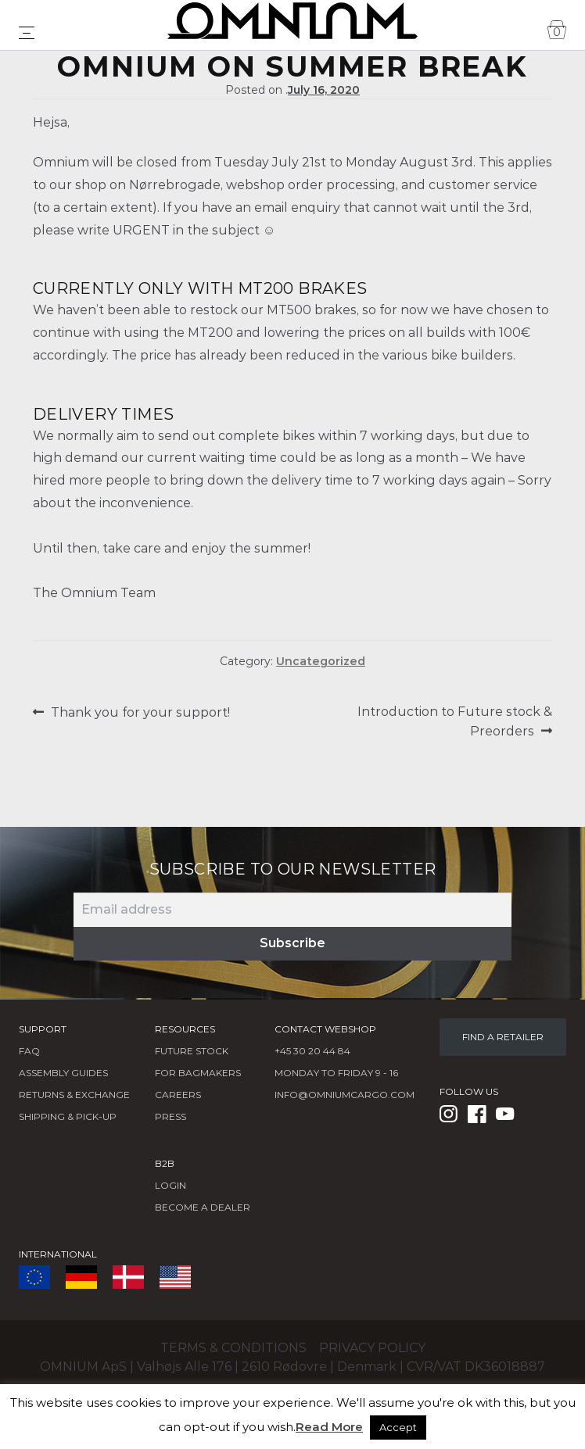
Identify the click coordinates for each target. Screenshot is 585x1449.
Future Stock (191, 1051)
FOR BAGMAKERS (198, 1073)
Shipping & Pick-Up (68, 1116)
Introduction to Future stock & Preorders (454, 721)
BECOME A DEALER (202, 1207)
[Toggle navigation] (26, 33)
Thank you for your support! (140, 712)
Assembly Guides (63, 1073)
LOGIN (170, 1185)
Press (170, 1116)
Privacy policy (372, 1347)
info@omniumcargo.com (345, 1094)
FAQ (29, 1051)
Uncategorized (320, 661)
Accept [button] (398, 1427)
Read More (329, 1426)
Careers (178, 1094)
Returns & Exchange (74, 1094)
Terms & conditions (233, 1347)
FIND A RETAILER (503, 1037)
